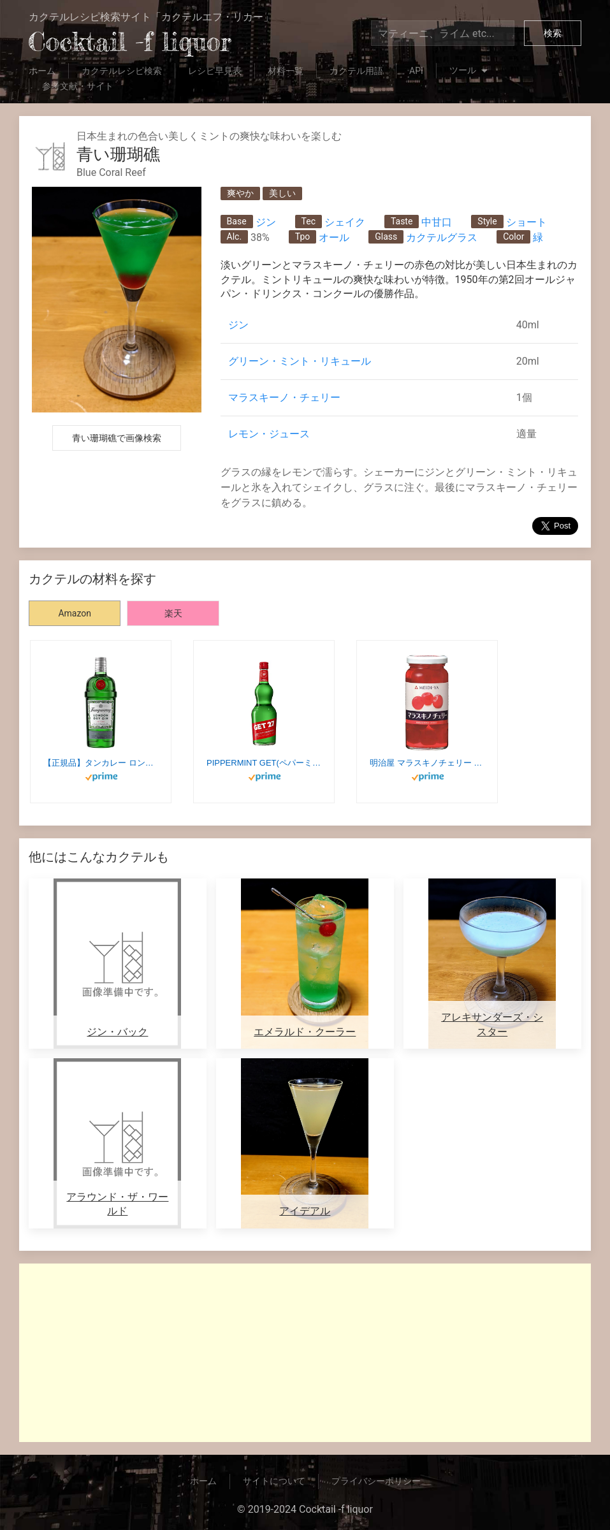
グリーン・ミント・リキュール (299, 361)
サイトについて (274, 1481)
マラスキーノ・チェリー (284, 397)
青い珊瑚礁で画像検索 (116, 438)
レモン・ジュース (269, 434)
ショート (526, 222)
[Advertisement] (305, 1353)
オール (334, 237)
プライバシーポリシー (376, 1481)
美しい (282, 193)
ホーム (42, 71)
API (416, 71)
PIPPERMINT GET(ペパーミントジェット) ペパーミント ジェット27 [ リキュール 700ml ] (264, 763)
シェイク (344, 222)
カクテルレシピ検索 (122, 71)
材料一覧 (285, 71)
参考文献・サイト (77, 86)
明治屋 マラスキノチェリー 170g (427, 763)
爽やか (240, 193)
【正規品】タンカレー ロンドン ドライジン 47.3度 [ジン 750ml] (100, 763)
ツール (470, 71)
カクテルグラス (441, 237)
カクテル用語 (356, 71)
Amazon (74, 613)
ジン (266, 222)
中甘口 (436, 222)
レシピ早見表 (215, 71)
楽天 (173, 613)
